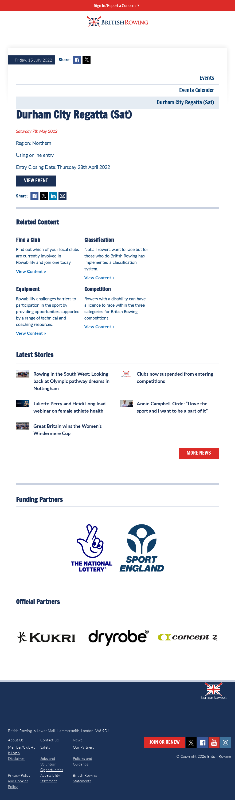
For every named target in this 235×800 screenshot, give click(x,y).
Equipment (28, 289)
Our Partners (83, 747)
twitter (191, 742)
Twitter (87, 60)
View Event (36, 180)
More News (199, 453)
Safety (45, 747)
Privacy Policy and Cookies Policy (19, 781)
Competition (97, 289)
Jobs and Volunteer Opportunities (51, 764)
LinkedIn (53, 196)
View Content (29, 271)
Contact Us (49, 740)
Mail (62, 196)
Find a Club (28, 240)
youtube (214, 742)
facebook (202, 742)
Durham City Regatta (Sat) (185, 102)
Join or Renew (165, 742)
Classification (99, 240)
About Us (16, 740)
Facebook (77, 60)
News (77, 740)
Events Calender (196, 90)
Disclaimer (16, 758)
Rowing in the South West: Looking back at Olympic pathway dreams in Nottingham (71, 381)
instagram (225, 742)
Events (206, 78)
